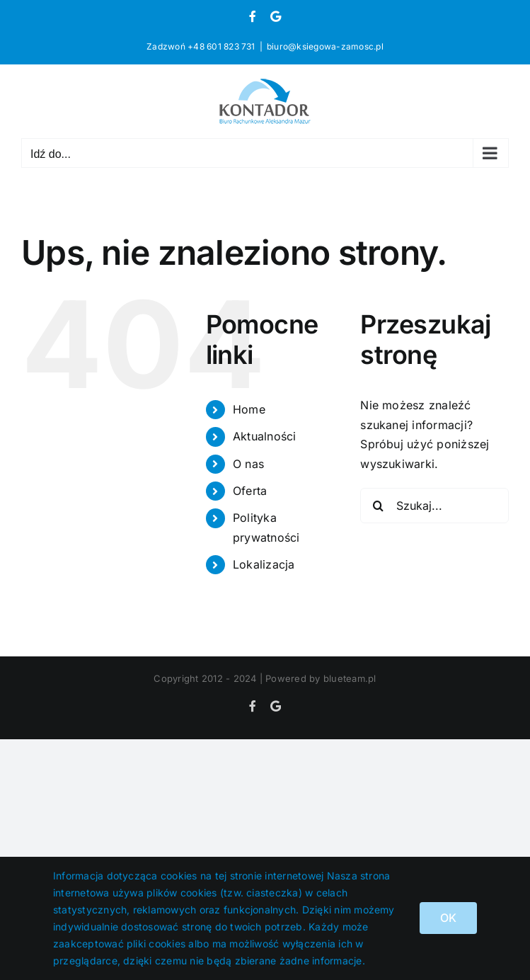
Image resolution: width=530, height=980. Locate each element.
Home (249, 409)
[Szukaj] (378, 505)
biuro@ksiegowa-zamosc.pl (325, 46)
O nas (248, 464)
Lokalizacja (264, 564)
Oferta (250, 491)
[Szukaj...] (434, 505)
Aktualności (264, 436)
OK (448, 918)
